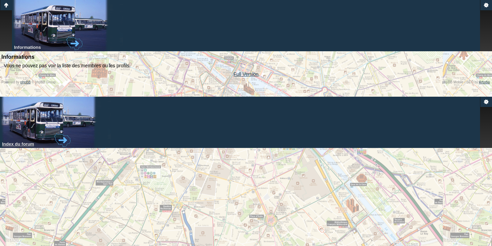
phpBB (25, 82)
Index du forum (18, 144)
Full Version (245, 74)
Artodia (484, 82)
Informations (27, 47)
